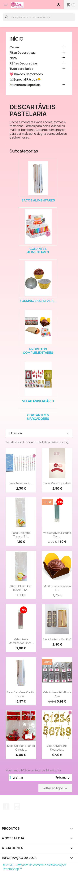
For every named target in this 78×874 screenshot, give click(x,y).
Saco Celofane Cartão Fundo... (20, 694)
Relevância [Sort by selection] (39, 433)
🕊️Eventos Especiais (25, 85)
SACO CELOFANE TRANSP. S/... (21, 588)
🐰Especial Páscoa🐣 (25, 79)
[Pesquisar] (39, 17)
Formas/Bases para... (38, 301)
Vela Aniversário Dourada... (57, 747)
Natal (13, 58)
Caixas (15, 47)
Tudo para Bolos (21, 69)
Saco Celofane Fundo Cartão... (21, 747)
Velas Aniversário (38, 401)
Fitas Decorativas (23, 53)
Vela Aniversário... (21, 483)
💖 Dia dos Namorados (26, 74)
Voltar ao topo (55, 788)
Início (16, 39)
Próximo (63, 777)
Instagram (17, 806)
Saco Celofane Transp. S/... (21, 534)
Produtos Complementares (38, 351)
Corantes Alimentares (38, 250)
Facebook (6, 806)
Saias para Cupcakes (57, 483)
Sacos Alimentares (38, 200)
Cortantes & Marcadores (38, 417)
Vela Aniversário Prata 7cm (57, 694)
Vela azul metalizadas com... (57, 534)
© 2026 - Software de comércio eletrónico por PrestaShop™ (34, 867)
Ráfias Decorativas (24, 63)
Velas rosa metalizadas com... (21, 641)
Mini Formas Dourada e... (57, 588)
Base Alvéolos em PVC (57, 639)
